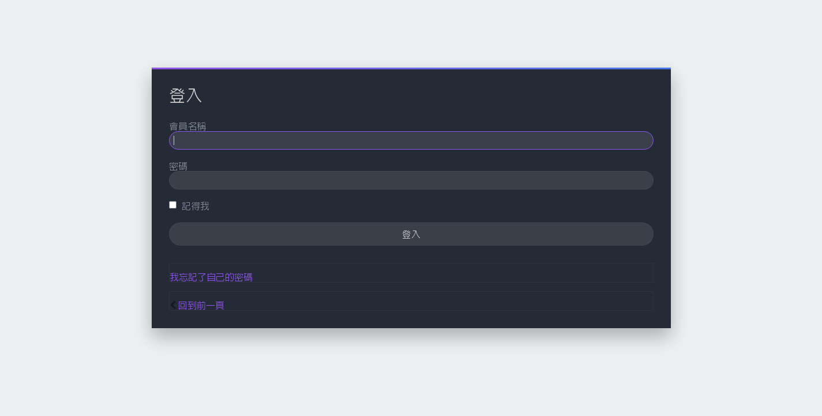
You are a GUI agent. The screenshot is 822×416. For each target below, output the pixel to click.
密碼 (178, 165)
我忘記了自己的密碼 (211, 276)
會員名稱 (187, 126)
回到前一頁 (201, 305)
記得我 (189, 205)
